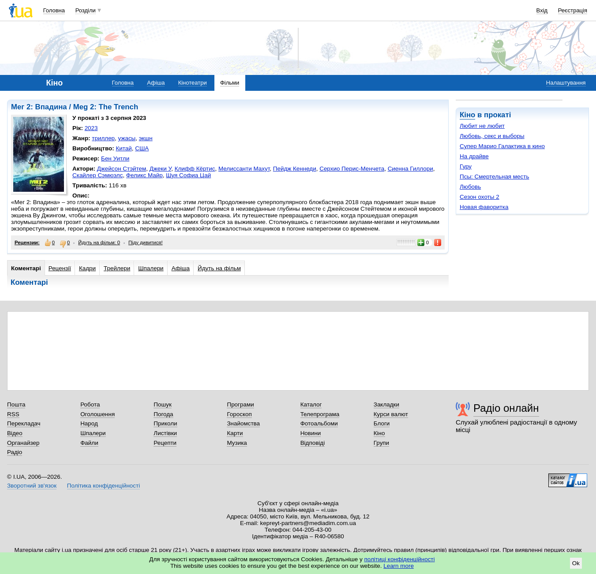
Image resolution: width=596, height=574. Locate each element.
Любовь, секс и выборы (492, 136)
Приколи (165, 423)
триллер (103, 138)
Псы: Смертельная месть (494, 176)
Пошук (163, 404)
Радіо (14, 452)
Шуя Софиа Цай (188, 175)
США (142, 148)
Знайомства (243, 423)
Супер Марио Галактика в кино (502, 146)
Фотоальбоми (319, 423)
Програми (240, 404)
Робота (90, 404)
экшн (146, 138)
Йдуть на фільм (219, 268)
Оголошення (97, 414)
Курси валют (391, 414)
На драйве (474, 156)
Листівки (165, 433)
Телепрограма (320, 414)
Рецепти (165, 443)
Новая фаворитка (484, 207)
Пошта (16, 404)
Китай (123, 148)
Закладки (386, 404)
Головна (54, 10)
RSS (13, 414)
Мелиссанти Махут (244, 168)
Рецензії (60, 268)
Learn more (398, 566)
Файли (89, 443)
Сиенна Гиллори (410, 168)
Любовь (470, 186)
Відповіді (312, 443)
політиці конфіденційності (399, 559)
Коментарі (26, 268)
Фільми (229, 82)
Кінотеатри (192, 82)
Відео (14, 433)
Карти (235, 433)
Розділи (85, 10)
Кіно (467, 115)
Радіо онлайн (506, 408)
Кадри (87, 268)
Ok (576, 563)
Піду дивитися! (145, 242)
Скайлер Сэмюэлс (97, 175)
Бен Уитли (115, 158)
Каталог (311, 404)
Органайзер (23, 443)
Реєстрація (572, 10)
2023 (91, 128)
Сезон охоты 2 (479, 197)
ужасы (127, 138)
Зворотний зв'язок (31, 485)
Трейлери (117, 268)
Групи (381, 443)
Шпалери (150, 268)
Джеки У (160, 168)
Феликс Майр (144, 175)
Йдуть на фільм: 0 (99, 242)
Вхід (542, 10)
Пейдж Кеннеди (294, 168)
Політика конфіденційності (103, 485)
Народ (89, 423)
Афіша (156, 82)
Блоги (382, 423)
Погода (163, 414)
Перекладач (23, 423)
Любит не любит (482, 126)
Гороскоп (239, 414)
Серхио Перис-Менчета (351, 168)
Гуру (466, 166)
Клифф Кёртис (195, 168)
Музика (237, 443)
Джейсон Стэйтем (121, 168)
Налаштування (566, 82)
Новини (310, 433)
